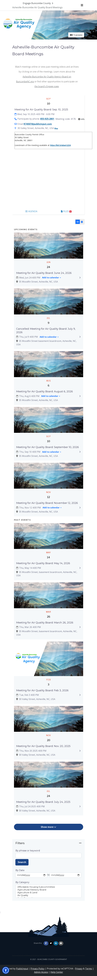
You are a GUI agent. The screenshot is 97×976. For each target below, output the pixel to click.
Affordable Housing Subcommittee (48, 887)
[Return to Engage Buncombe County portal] (38, 3)
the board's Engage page (47, 86)
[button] (6, 970)
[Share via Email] (61, 943)
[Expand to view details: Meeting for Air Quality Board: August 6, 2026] (80, 396)
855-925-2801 (47, 118)
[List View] (77, 222)
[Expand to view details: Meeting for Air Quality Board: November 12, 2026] (80, 508)
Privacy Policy (37, 968)
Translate (76, 34)
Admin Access (41, 972)
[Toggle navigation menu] (82, 5)
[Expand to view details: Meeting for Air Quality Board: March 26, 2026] (80, 627)
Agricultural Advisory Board (48, 889)
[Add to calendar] (51, 277)
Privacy (78, 968)
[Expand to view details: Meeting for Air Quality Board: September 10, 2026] (80, 452)
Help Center (56, 972)
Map (56, 128)
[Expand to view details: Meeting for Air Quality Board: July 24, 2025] (80, 807)
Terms (88, 968)
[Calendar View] (82, 222)
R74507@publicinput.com (38, 123)
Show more (48, 826)
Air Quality (48, 895)
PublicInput (22, 968)
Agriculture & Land (48, 892)
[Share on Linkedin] (56, 943)
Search (22, 862)
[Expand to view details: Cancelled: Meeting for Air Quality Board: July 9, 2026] (80, 337)
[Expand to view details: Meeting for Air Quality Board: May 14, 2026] (80, 568)
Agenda (31, 211)
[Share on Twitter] (51, 943)
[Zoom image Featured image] (48, 245)
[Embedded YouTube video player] (48, 179)
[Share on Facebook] (46, 943)
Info (81, 119)
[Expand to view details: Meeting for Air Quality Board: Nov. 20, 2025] (80, 751)
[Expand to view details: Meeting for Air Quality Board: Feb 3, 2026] (80, 695)
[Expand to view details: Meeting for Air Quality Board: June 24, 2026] (80, 278)
